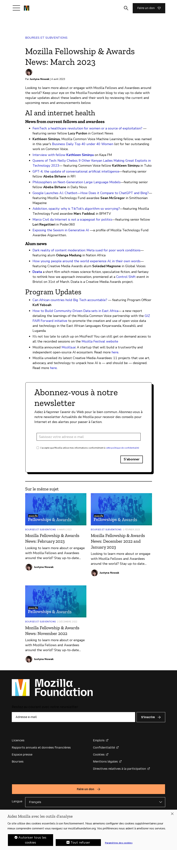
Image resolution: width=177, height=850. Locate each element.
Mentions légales (105, 761)
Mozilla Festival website (100, 341)
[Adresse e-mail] (89, 437)
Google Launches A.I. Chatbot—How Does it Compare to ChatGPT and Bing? (91, 193)
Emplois (99, 740)
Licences (18, 740)
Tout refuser (80, 842)
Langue (17, 801)
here (115, 352)
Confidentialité (104, 747)
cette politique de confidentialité (122, 447)
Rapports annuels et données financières (41, 747)
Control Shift (126, 277)
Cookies (99, 754)
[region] (88, 830)
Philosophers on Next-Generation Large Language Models (77, 182)
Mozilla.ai (68, 347)
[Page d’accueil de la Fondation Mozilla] (26, 8)
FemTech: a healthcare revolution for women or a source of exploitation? (87, 128)
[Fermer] (172, 813)
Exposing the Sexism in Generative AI (61, 230)
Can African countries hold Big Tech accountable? (70, 300)
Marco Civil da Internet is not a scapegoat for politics (72, 219)
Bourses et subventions (46, 38)
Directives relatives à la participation (119, 768)
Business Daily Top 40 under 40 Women (82, 144)
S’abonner (132, 459)
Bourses (18, 761)
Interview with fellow (63, 155)
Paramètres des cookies (119, 842)
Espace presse (22, 754)
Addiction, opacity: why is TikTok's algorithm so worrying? (76, 208)
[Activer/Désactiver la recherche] (126, 8)
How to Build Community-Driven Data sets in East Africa (75, 311)
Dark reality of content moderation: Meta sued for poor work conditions (86, 250)
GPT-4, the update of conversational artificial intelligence (76, 171)
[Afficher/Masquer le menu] (16, 8)
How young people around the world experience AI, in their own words (86, 261)
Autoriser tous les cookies (32, 840)
